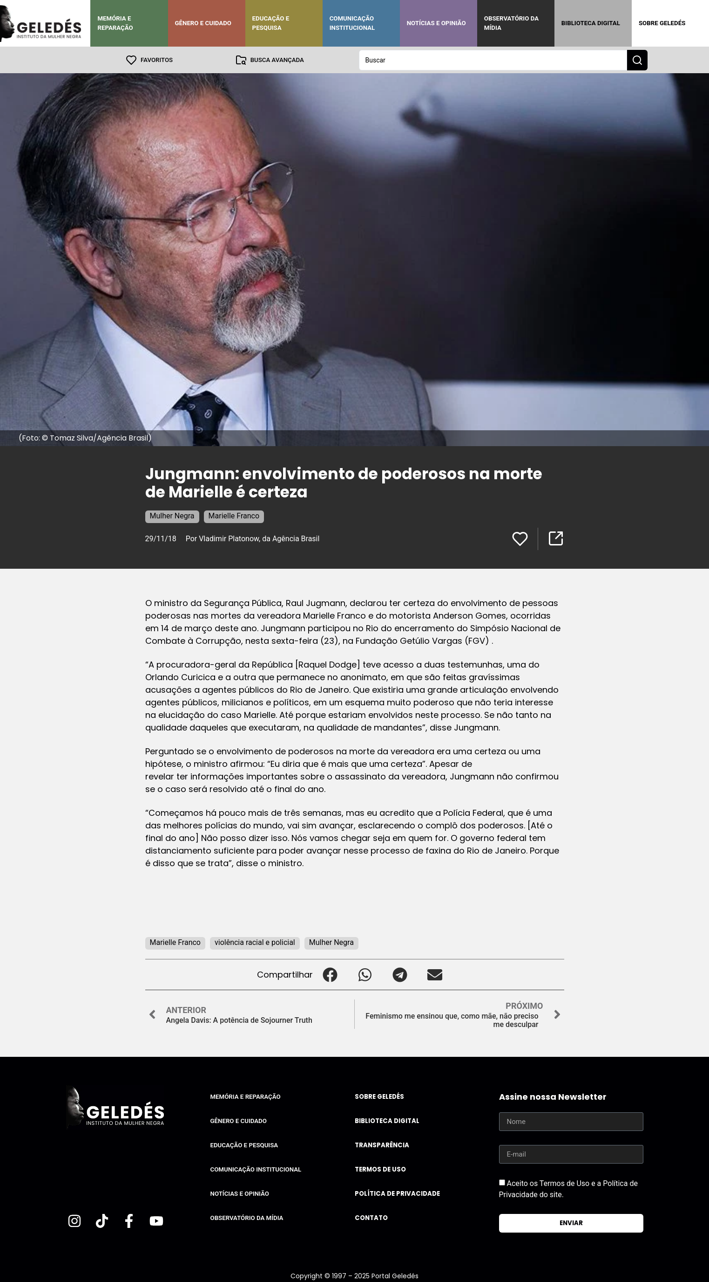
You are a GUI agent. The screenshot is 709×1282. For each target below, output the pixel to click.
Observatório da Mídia (511, 23)
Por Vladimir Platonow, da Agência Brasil (253, 538)
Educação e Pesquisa (271, 23)
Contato (371, 1217)
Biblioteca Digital (590, 23)
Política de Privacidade (397, 1193)
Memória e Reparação (115, 23)
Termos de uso (380, 1169)
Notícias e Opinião (436, 23)
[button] (330, 974)
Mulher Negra (172, 515)
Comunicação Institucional (352, 23)
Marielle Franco (234, 515)
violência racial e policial (255, 941)
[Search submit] (637, 59)
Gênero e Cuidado (203, 23)
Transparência (382, 1144)
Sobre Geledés (662, 23)
